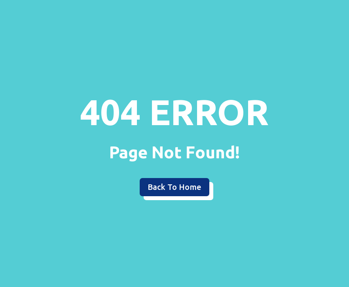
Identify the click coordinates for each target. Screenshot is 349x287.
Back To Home (174, 186)
